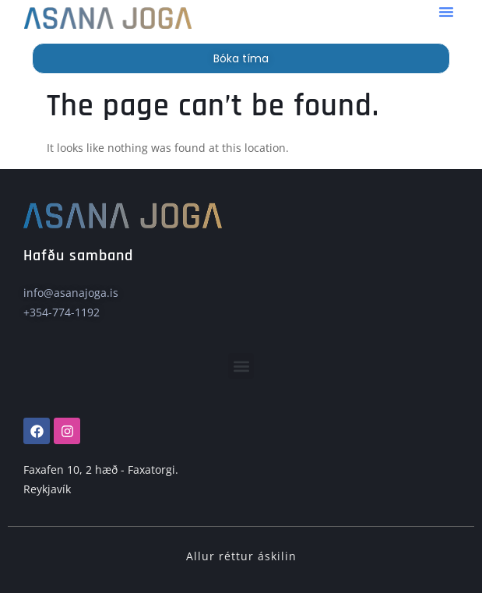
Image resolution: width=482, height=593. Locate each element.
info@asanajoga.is (70, 292)
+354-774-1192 (61, 312)
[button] (446, 11)
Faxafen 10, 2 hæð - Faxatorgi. (100, 469)
